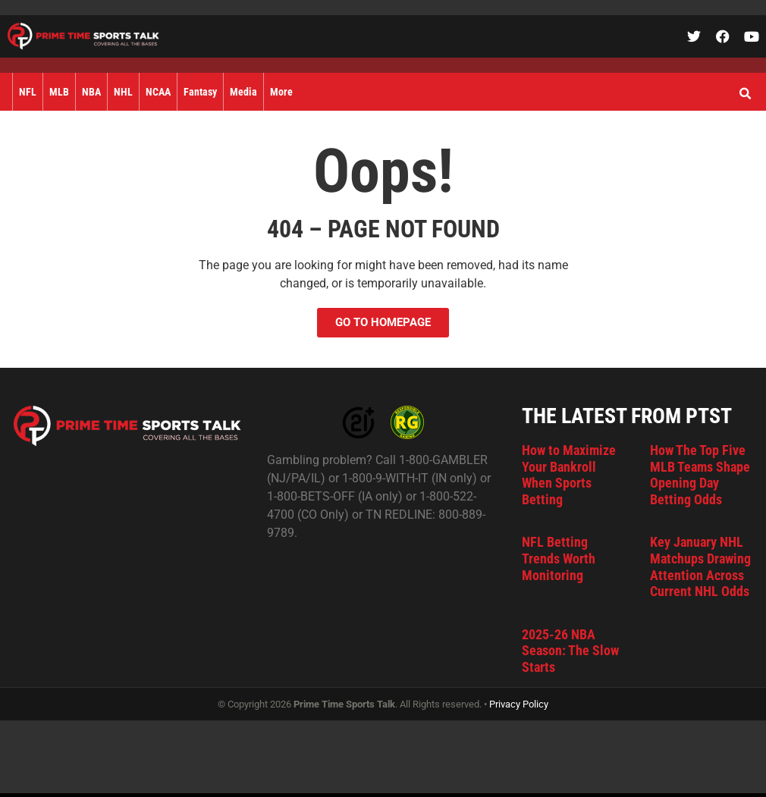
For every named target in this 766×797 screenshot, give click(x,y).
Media (243, 92)
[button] (744, 94)
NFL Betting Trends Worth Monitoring (558, 558)
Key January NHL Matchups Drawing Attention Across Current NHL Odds (700, 566)
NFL (27, 92)
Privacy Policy (518, 704)
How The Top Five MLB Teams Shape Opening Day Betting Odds (700, 474)
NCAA (158, 92)
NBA (91, 92)
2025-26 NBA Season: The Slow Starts (570, 650)
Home (6, 92)
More (281, 92)
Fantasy (200, 92)
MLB (59, 92)
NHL (123, 92)
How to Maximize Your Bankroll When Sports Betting (569, 474)
